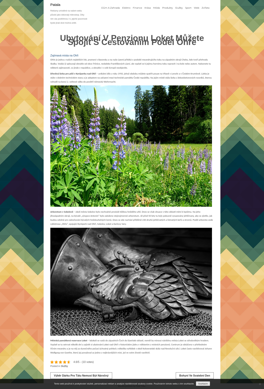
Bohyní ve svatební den (194, 375)
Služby (64, 366)
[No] (259, 384)
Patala (55, 5)
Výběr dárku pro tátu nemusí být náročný (81, 375)
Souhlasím (203, 384)
